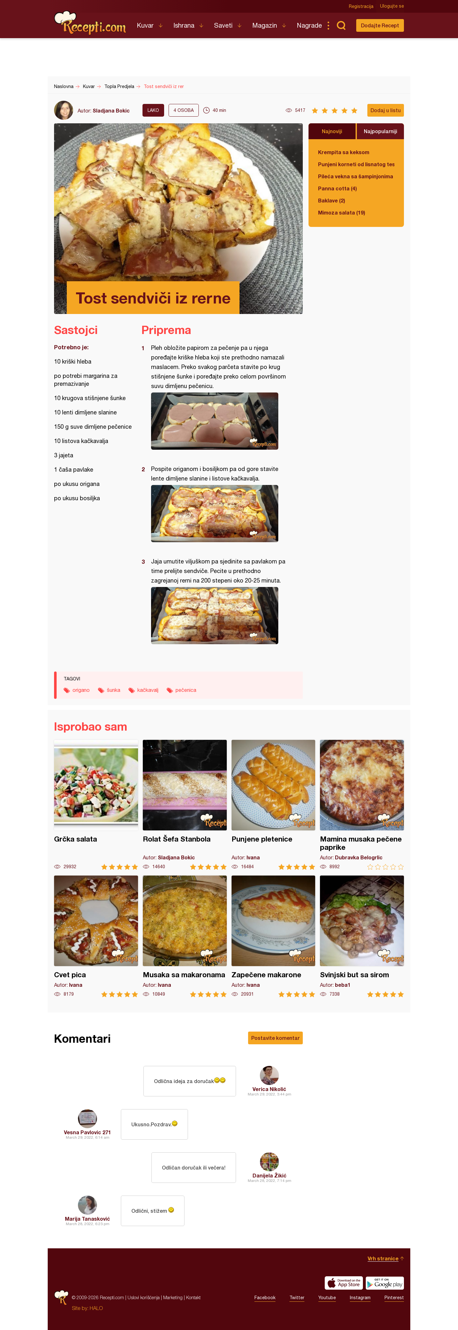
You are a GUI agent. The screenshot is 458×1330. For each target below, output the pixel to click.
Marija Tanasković (87, 1219)
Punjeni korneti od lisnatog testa (356, 164)
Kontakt (193, 1297)
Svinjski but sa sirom (362, 936)
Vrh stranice (383, 1258)
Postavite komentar (275, 1038)
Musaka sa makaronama (185, 936)
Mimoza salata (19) (341, 212)
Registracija (361, 6)
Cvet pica (96, 936)
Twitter (296, 1297)
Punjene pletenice (274, 805)
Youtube (327, 1297)
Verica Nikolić (269, 1089)
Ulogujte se (392, 6)
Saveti (223, 25)
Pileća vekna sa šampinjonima (355, 176)
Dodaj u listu (386, 110)
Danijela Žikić (270, 1175)
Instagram (360, 1297)
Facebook (264, 1297)
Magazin (264, 25)
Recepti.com (90, 22)
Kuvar (145, 25)
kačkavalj (147, 690)
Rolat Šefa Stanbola (185, 805)
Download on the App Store (344, 1283)
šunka (113, 690)
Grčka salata (96, 805)
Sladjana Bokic (111, 110)
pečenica (186, 690)
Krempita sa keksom (343, 152)
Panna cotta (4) (337, 188)
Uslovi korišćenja (144, 1297)
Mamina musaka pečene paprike (362, 805)
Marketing (173, 1297)
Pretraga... (341, 25)
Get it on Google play (385, 1283)
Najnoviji (332, 131)
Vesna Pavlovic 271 (87, 1132)
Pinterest (394, 1297)
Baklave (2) (331, 200)
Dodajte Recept (380, 25)
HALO (96, 1308)
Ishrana (183, 25)
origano (81, 690)
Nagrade (309, 25)
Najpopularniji (380, 131)
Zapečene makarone (274, 936)
